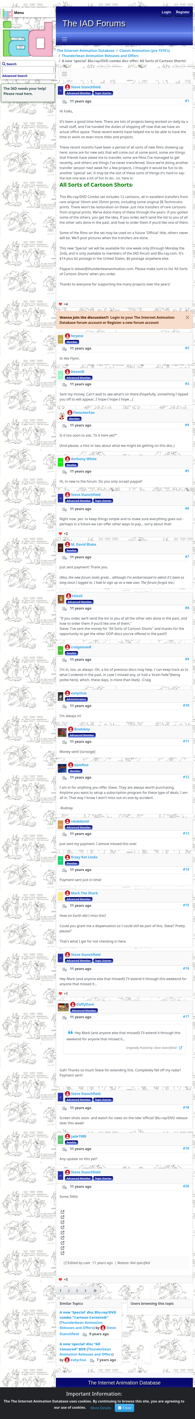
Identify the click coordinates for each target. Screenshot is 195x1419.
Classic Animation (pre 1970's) (144, 50)
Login (166, 12)
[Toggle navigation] (64, 39)
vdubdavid (77, 821)
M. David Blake (80, 544)
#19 (186, 1148)
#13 (186, 833)
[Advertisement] (27, 130)
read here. (24, 93)
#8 (187, 607)
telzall (74, 595)
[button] (130, 322)
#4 (187, 424)
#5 (187, 470)
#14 (186, 869)
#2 (187, 347)
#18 (186, 1107)
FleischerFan (81, 412)
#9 (187, 659)
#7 (187, 556)
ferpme (74, 335)
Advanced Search (15, 76)
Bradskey (79, 729)
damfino (78, 765)
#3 (187, 383)
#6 (187, 508)
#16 (186, 968)
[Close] (187, 317)
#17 (186, 1016)
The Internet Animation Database (86, 50)
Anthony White (81, 458)
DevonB (74, 371)
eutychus (76, 693)
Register (183, 12)
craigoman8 (78, 647)
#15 (186, 905)
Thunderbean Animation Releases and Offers (100, 55)
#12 (186, 777)
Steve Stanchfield (83, 87)
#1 (187, 100)
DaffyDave (82, 1004)
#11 (186, 741)
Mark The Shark (81, 893)
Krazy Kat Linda (81, 857)
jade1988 (75, 1136)
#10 (186, 705)
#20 (186, 1186)
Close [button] (125, 1407)
